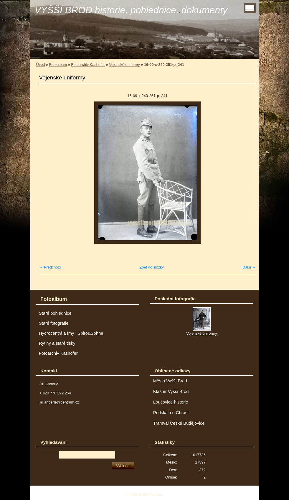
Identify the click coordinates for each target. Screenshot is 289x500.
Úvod (40, 64)
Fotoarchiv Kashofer (88, 64)
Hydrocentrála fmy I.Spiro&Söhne (71, 333)
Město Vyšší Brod (170, 381)
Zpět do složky (151, 267)
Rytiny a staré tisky (57, 343)
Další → (249, 267)
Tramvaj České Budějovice (179, 423)
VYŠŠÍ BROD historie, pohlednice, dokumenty (131, 10)
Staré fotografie (54, 323)
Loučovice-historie (170, 402)
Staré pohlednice (55, 313)
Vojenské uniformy (124, 64)
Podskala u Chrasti (171, 412)
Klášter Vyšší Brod (171, 391)
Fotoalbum (58, 64)
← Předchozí (50, 267)
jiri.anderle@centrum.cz (59, 402)
